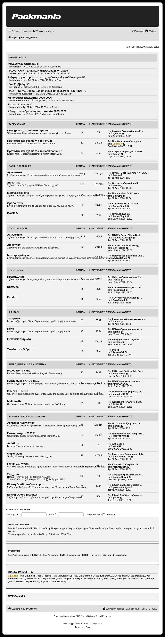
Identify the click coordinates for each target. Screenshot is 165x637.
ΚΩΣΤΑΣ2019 (119, 436)
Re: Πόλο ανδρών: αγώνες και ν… (126, 329)
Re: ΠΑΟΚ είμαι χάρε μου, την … (125, 381)
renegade (13, 578)
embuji (150, 578)
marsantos (86, 575)
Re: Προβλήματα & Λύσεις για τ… (125, 141)
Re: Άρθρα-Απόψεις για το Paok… (126, 151)
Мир (124, 575)
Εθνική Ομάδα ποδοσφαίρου (25, 484)
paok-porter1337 (121, 456)
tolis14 (134, 578)
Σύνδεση (11, 509)
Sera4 (119, 578)
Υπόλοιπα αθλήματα (20, 349)
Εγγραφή (24, 509)
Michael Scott (120, 258)
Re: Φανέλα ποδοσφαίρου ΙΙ (123, 183)
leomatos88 (119, 394)
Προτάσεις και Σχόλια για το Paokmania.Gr (34, 151)
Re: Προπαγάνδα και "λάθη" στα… (126, 433)
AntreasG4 (118, 352)
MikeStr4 (117, 196)
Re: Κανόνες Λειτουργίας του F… (125, 131)
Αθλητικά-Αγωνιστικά (20, 422)
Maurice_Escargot (122, 237)
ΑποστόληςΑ (119, 206)
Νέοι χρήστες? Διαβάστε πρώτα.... (29, 130)
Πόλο (10, 328)
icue (106, 578)
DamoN (55, 581)
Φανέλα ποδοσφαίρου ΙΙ (23, 63)
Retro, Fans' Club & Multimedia (27, 364)
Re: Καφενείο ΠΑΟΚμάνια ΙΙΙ (123, 464)
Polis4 (116, 404)
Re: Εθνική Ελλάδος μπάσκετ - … (125, 495)
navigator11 (65, 575)
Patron (116, 175)
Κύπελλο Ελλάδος (60, 73)
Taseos (116, 154)
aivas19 (51, 578)
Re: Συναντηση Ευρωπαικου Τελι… (126, 454)
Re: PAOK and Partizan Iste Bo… (125, 371)
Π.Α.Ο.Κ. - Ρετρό (17, 391)
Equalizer (118, 143)
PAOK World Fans (18, 370)
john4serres (119, 248)
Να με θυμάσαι (96, 514)
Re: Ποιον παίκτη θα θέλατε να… (125, 193)
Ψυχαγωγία (14, 453)
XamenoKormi (120, 477)
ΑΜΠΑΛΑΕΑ (119, 384)
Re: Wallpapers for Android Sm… (125, 402)
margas (117, 426)
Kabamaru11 (107, 575)
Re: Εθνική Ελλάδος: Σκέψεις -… (125, 485)
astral (115, 446)
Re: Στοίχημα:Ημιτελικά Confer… (125, 474)
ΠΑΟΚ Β (12, 213)
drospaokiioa (119, 555)
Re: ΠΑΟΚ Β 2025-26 (119, 214)
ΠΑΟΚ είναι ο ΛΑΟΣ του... (23, 380)
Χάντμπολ (13, 318)
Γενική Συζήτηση (18, 463)
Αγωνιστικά (14, 172)
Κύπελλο (13, 286)
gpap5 (116, 497)
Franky (116, 279)
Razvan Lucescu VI (20, 104)
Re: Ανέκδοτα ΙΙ (116, 444)
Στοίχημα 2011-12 (34, 479)
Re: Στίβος (113, 350)
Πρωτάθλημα (57, 114)
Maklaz (138, 575)
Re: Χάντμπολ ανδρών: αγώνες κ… (127, 319)
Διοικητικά (56, 66)
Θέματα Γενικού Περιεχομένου (27, 417)
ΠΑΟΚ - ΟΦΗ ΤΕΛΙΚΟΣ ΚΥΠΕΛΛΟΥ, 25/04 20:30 (38, 70)
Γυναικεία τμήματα (19, 339)
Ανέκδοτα (13, 443)
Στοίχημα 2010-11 (56, 479)
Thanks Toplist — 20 (20, 572)
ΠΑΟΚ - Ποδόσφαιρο (20, 166)
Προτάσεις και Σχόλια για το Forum (29, 140)
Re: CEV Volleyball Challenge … (125, 297)
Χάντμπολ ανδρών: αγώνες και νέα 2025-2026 (37, 111)
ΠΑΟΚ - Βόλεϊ (16, 270)
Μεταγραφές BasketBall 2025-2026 (30, 97)
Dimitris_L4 (36, 581)
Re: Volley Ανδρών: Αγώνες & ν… (126, 277)
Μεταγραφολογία (67, 100)
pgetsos (117, 133)
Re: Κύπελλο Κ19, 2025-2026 (123, 203)
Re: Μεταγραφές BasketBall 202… (126, 255)
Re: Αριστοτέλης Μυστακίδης (123, 245)
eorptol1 (68, 578)
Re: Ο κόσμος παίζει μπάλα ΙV (124, 423)
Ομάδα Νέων (15, 203)
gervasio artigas (121, 487)
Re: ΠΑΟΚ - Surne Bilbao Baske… (126, 235)
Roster (60, 80)
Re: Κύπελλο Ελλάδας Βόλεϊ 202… (126, 287)
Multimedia (14, 401)
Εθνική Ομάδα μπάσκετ (22, 494)
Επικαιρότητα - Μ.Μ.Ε (21, 433)
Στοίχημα (13, 474)
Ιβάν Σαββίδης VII (19, 84)
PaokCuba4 (119, 290)
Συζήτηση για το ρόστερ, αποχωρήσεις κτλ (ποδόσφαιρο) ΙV (46, 77)
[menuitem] (43, 31)
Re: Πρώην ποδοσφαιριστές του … (126, 391)
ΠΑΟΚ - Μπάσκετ (18, 228)
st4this (116, 321)
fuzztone (117, 342)
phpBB (76, 616)
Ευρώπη (68, 93)
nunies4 (30, 575)
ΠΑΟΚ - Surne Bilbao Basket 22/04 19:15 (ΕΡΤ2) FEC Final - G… (48, 90)
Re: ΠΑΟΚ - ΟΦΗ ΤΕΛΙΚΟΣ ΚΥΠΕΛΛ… (128, 173)
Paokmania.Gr (17, 124)
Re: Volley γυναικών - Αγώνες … (125, 339)
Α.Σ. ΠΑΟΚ (14, 312)
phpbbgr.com (96, 623)
